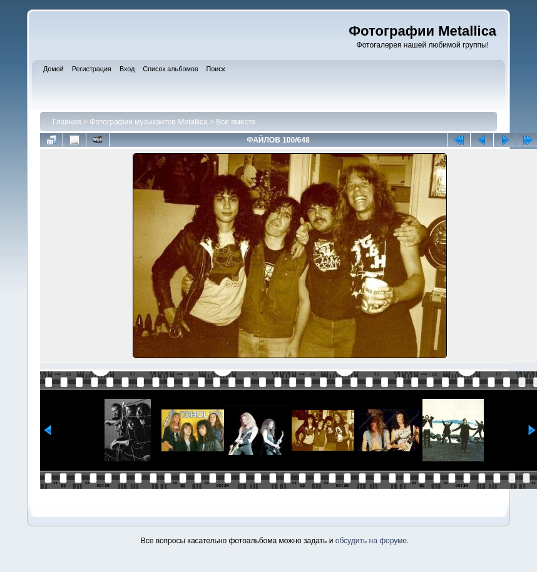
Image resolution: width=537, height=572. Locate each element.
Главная (67, 122)
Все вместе (235, 122)
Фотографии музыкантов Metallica (148, 122)
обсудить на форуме (371, 540)
